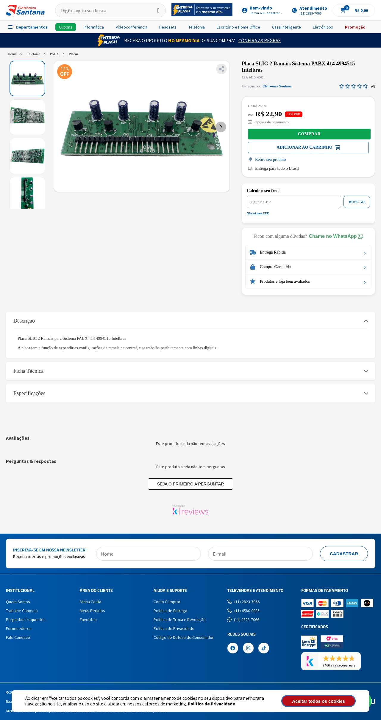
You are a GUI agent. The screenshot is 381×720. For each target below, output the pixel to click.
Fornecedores (19, 628)
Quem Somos (18, 601)
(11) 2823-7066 (243, 601)
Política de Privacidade (211, 704)
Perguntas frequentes (26, 619)
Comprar (309, 134)
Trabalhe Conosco (22, 610)
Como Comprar (167, 601)
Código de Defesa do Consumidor (184, 637)
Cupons (65, 27)
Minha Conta (90, 601)
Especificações (29, 393)
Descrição (24, 321)
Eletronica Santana (277, 86)
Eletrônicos (323, 27)
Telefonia (196, 27)
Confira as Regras (259, 40)
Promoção (355, 27)
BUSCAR (357, 201)
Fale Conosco (18, 637)
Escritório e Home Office (238, 27)
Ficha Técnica (28, 371)
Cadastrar (344, 553)
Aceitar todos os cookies (323, 701)
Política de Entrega (170, 610)
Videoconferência (131, 27)
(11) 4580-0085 (243, 610)
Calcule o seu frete (263, 190)
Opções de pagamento (268, 122)
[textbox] (110, 10)
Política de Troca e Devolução (180, 619)
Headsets (168, 27)
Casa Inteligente (286, 27)
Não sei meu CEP (258, 213)
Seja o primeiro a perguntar (190, 484)
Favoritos (88, 619)
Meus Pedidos (92, 610)
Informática (94, 27)
